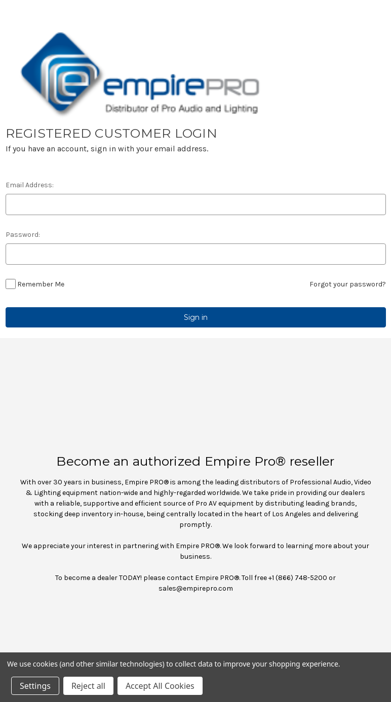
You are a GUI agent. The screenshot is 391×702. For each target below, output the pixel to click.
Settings (35, 685)
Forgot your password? (347, 284)
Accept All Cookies (160, 685)
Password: (23, 234)
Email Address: (30, 185)
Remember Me (40, 284)
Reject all (88, 685)
